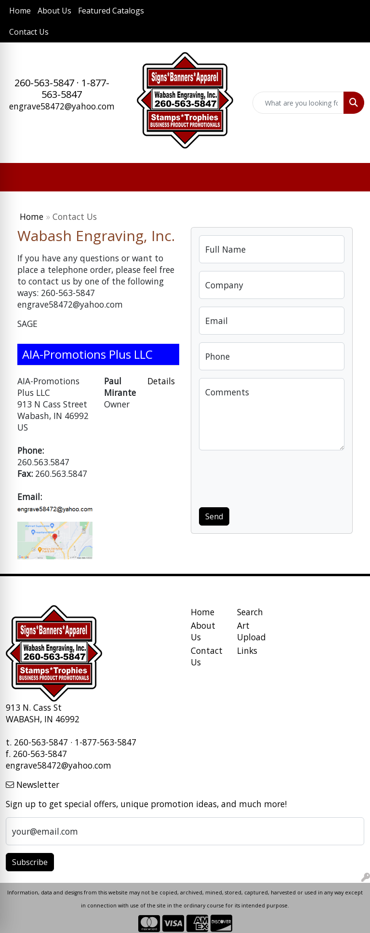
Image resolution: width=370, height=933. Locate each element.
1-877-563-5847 (75, 88)
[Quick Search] (298, 103)
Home (20, 10)
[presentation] (272, 477)
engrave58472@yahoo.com (62, 106)
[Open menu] (350, 177)
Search (250, 612)
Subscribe (30, 862)
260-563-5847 (44, 82)
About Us (54, 10)
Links (247, 650)
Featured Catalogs (111, 10)
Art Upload (251, 631)
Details (161, 381)
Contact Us (29, 32)
